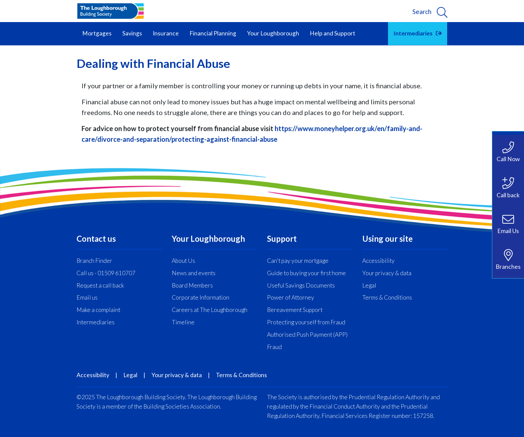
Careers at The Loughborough (209, 309)
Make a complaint (98, 309)
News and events (194, 273)
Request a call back (100, 285)
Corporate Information (200, 297)
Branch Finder (94, 260)
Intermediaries (96, 322)
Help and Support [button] (332, 33)
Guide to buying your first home (306, 273)
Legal (369, 285)
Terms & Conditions (387, 297)
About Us (183, 260)
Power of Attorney (290, 297)
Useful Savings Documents (301, 285)
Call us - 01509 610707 (106, 273)
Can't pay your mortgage (298, 260)
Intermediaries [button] (412, 33)
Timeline (183, 322)
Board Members (192, 285)
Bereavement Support (294, 309)
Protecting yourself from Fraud (306, 322)
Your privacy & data (386, 273)
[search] (429, 11)
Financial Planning (212, 33)
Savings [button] (132, 33)
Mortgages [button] (97, 33)
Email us (87, 297)
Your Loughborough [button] (273, 33)
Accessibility (378, 260)
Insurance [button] (166, 33)
